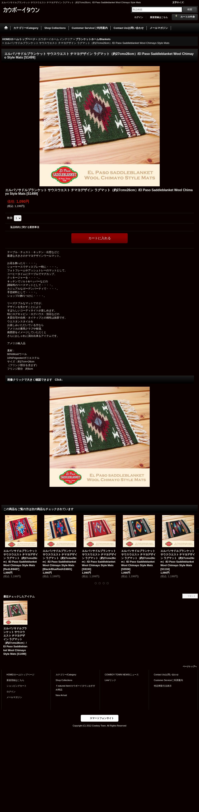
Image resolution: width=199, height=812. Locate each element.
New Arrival (61, 695)
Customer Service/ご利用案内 (168, 680)
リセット (192, 596)
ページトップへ (190, 666)
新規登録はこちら (159, 17)
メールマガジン (14, 697)
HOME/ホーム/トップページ (20, 674)
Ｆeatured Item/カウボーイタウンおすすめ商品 (75, 688)
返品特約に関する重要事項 (24, 227)
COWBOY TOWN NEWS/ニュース (122, 674)
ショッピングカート (16, 686)
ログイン (138, 17)
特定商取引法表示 (163, 686)
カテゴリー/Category (66, 674)
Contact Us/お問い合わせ (166, 674)
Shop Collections (64, 680)
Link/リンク (110, 680)
